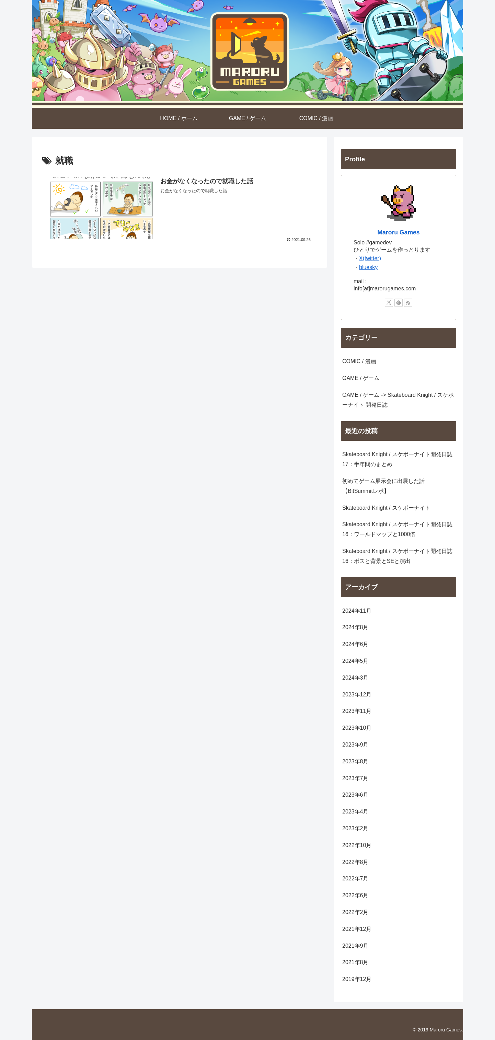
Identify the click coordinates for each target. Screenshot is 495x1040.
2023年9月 (355, 745)
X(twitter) (370, 258)
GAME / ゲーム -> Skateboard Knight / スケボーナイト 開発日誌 (398, 400)
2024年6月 (355, 644)
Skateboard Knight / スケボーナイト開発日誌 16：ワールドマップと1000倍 (397, 529)
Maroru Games (398, 232)
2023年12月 (356, 694)
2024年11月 (356, 611)
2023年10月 (356, 728)
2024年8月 (355, 627)
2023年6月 (355, 795)
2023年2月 (355, 828)
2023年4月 (355, 811)
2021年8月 (355, 962)
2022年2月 (355, 912)
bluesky (368, 267)
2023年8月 (355, 761)
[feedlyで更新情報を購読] (398, 303)
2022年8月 (355, 862)
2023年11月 (356, 711)
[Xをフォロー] (389, 303)
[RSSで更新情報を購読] (408, 303)
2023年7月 (355, 778)
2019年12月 (356, 979)
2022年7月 (355, 878)
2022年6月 (355, 895)
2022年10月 (356, 845)
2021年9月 (355, 946)
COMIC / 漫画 (359, 361)
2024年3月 (355, 678)
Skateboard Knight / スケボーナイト (386, 508)
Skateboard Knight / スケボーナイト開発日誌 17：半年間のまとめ (397, 459)
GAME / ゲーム (360, 378)
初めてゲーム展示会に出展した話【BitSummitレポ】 (383, 486)
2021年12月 (356, 929)
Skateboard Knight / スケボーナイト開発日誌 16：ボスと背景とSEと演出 (397, 556)
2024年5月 (355, 661)
